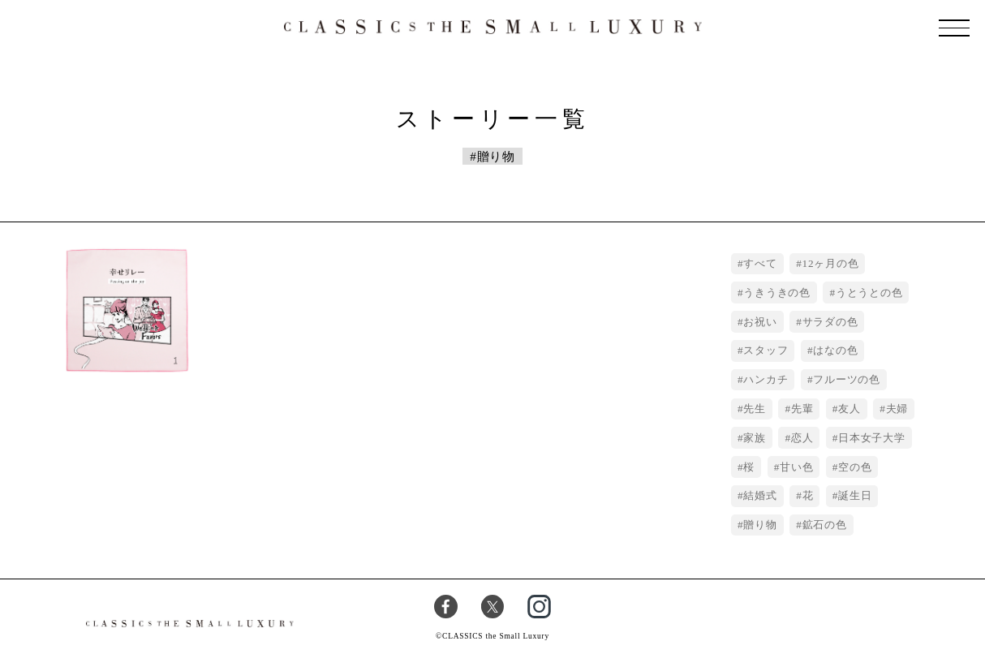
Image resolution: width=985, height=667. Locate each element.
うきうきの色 (777, 292)
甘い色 (796, 467)
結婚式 (759, 495)
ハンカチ (765, 379)
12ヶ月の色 (830, 263)
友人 (849, 408)
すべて (759, 263)
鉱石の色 (824, 525)
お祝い (759, 322)
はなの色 (835, 350)
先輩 (802, 408)
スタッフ (765, 350)
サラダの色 (830, 322)
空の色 (854, 467)
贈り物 (759, 525)
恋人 (802, 438)
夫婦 (897, 408)
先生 (754, 408)
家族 (754, 438)
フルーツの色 (846, 379)
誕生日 (854, 495)
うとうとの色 (869, 292)
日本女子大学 (871, 438)
